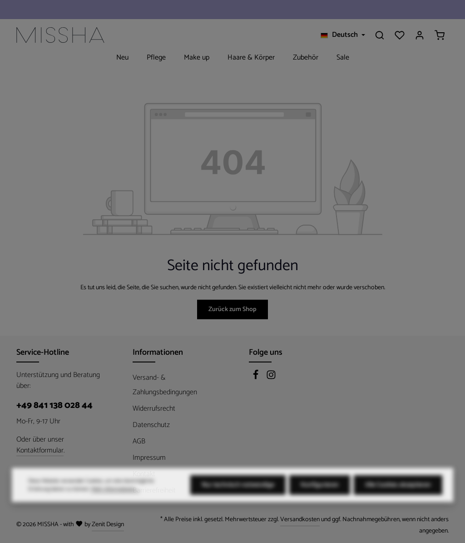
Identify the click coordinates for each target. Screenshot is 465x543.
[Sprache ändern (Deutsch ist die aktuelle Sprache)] (343, 35)
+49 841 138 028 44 (54, 405)
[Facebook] (256, 378)
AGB (139, 441)
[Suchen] (380, 35)
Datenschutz (151, 425)
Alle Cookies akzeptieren (398, 503)
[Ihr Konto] (420, 35)
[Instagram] (271, 378)
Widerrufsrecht (154, 408)
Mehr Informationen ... (115, 508)
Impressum (149, 458)
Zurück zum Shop (232, 309)
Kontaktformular (40, 450)
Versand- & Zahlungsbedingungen (165, 385)
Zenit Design (108, 524)
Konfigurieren (320, 503)
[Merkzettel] (400, 35)
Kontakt (144, 474)
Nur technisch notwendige (238, 503)
